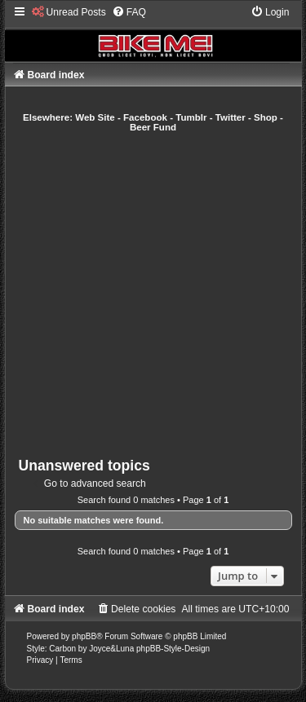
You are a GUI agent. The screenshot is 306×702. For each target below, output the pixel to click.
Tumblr (190, 117)
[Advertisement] (153, 295)
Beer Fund (153, 127)
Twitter (230, 117)
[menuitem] (69, 12)
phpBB (84, 636)
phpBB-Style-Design (173, 648)
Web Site (95, 117)
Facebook (145, 117)
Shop (265, 117)
